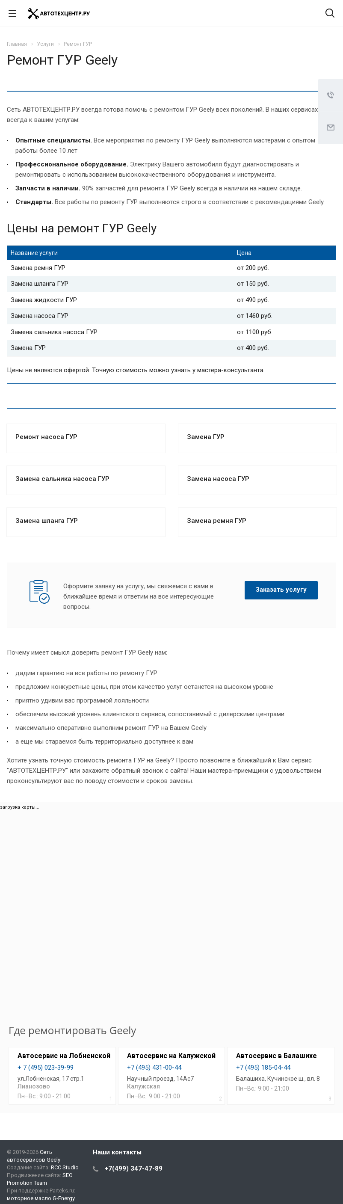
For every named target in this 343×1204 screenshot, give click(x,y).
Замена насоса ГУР (218, 479)
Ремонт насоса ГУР (46, 437)
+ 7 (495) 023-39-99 (46, 1067)
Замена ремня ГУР (216, 521)
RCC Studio (65, 1167)
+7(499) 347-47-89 (134, 1168)
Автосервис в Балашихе (276, 1056)
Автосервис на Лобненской (64, 1056)
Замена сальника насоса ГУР (62, 479)
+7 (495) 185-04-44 (263, 1067)
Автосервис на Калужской (171, 1056)
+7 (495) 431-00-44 (154, 1067)
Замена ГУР (206, 437)
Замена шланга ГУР (46, 521)
